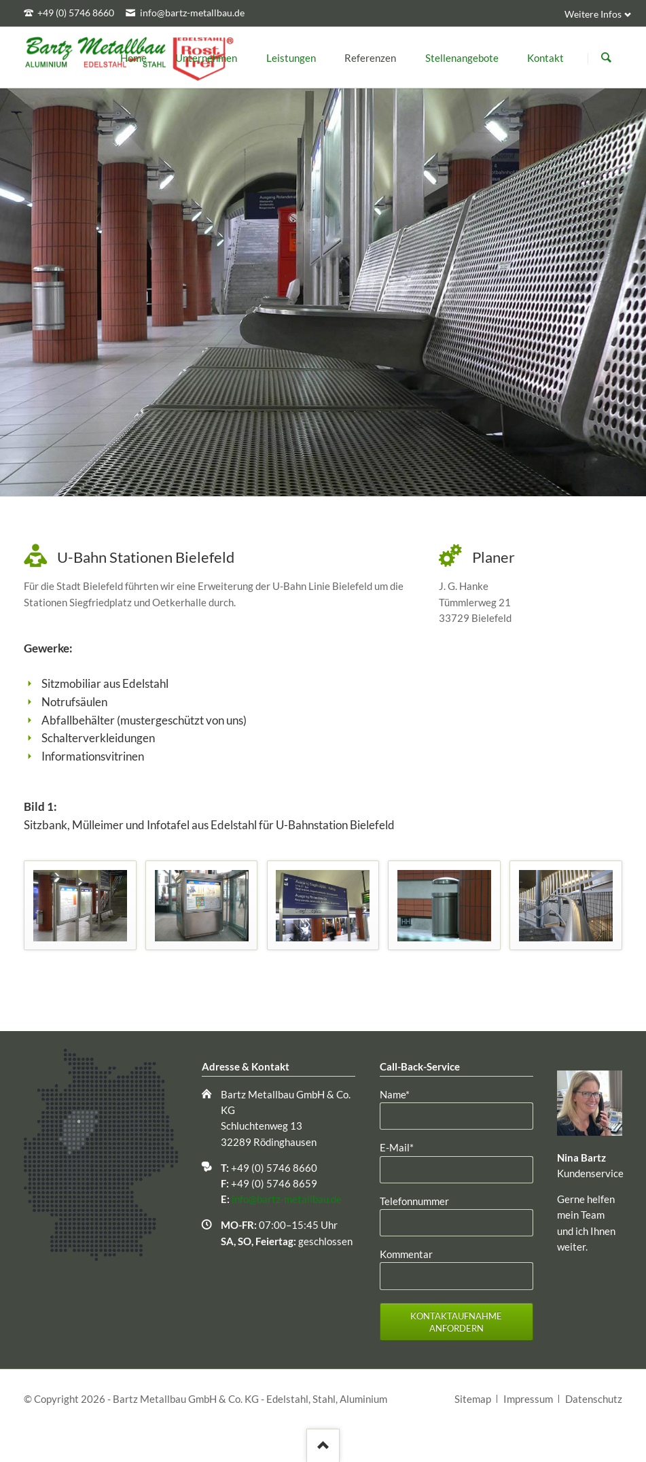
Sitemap (472, 1399)
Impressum (528, 1399)
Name (402, 1093)
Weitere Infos (593, 14)
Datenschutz (593, 1399)
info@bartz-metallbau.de (287, 1199)
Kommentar (406, 1254)
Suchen (606, 57)
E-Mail (402, 1146)
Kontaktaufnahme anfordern (456, 1322)
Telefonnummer (414, 1201)
